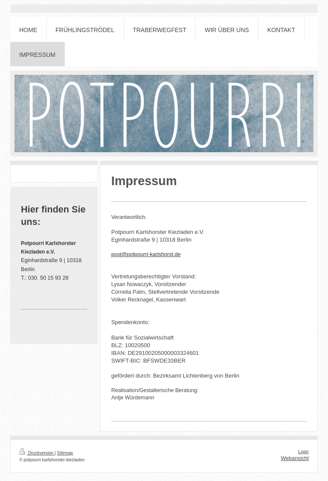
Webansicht (295, 458)
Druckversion (37, 453)
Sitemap (65, 453)
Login (303, 451)
